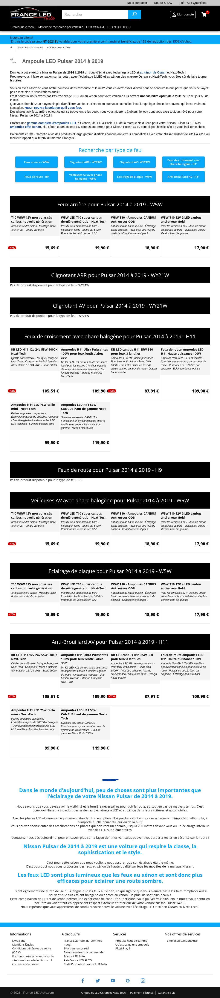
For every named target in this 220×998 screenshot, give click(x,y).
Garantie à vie (166, 993)
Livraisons (18, 941)
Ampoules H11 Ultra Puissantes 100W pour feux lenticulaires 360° (84, 353)
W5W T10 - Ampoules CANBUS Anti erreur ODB (133, 219)
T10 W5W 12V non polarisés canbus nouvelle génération (31, 219)
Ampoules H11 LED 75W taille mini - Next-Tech (33, 407)
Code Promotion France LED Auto (85, 964)
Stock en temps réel (76, 948)
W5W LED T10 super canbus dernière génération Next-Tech (83, 219)
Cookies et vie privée (25, 964)
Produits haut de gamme (131, 941)
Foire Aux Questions (192, 3)
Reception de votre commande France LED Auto (83, 954)
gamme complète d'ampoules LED (51, 123)
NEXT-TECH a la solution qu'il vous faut (53, 107)
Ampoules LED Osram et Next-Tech (103, 993)
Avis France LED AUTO (78, 960)
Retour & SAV (163, 3)
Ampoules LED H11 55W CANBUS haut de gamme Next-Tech (84, 409)
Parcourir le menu (23, 27)
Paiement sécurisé (141, 993)
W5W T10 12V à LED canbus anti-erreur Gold (181, 219)
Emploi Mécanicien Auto (182, 941)
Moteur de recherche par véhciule (60, 27)
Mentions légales (23, 944)
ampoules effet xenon (25, 127)
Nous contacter (137, 3)
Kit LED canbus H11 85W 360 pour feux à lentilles (132, 351)
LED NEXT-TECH (119, 27)
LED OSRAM (95, 27)
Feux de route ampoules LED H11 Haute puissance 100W (182, 351)
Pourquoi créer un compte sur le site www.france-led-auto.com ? (32, 958)
